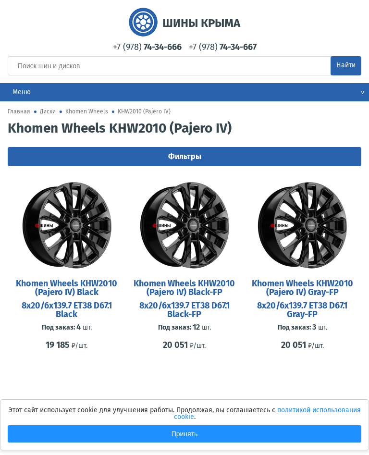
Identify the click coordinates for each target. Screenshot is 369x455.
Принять (185, 434)
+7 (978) (147, 47)
